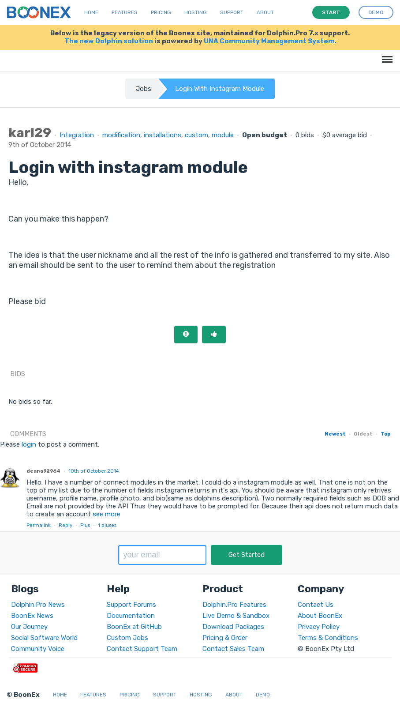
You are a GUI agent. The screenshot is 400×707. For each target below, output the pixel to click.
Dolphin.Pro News (38, 605)
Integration (77, 135)
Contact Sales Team (233, 649)
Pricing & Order (224, 638)
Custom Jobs (127, 638)
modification (121, 135)
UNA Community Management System (269, 41)
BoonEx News (32, 616)
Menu (386, 55)
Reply (65, 525)
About (265, 12)
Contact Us (315, 605)
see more (105, 514)
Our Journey (29, 627)
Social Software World (44, 638)
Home (91, 12)
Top (385, 434)
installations (162, 135)
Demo (263, 695)
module (223, 135)
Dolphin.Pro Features (234, 605)
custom (196, 135)
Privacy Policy (319, 627)
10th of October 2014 (93, 471)
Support (231, 12)
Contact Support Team (142, 649)
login (29, 444)
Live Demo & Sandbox (235, 616)
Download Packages (233, 627)
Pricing (161, 12)
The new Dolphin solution (108, 41)
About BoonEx (320, 616)
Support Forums (131, 605)
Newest (335, 434)
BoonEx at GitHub (134, 627)
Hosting (195, 12)
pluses (107, 525)
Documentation (131, 616)
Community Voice (37, 649)
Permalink (38, 525)
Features (125, 12)
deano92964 (43, 471)
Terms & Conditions (328, 638)
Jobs (143, 89)
